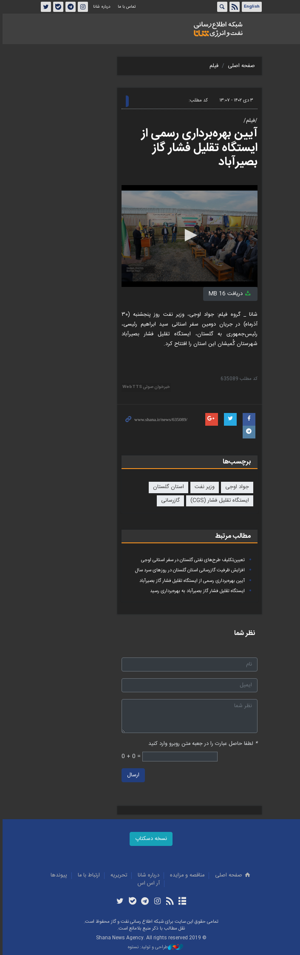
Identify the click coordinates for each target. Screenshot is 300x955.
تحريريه (118, 875)
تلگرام (69, 7)
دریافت (229, 293)
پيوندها (58, 875)
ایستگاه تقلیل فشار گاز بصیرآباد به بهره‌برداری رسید (196, 591)
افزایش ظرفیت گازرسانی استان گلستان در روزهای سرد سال (188, 570)
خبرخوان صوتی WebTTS (145, 387)
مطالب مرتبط (231, 536)
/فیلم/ (249, 120)
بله (57, 7)
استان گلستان (167, 487)
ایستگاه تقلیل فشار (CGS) (218, 500)
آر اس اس (148, 883)
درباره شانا (100, 6)
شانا (216, 29)
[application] (188, 236)
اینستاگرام (81, 7)
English (250, 6)
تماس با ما (125, 6)
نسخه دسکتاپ (150, 838)
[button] (188, 235)
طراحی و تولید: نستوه (154, 947)
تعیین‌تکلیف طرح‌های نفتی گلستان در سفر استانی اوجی (191, 560)
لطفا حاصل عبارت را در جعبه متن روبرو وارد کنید (201, 744)
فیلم (212, 66)
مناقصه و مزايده (186, 875)
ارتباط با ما (88, 875)
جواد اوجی (236, 487)
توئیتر (44, 7)
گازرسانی (169, 500)
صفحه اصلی (240, 66)
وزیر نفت (203, 487)
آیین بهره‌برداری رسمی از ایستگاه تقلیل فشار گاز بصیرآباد (198, 148)
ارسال (132, 775)
